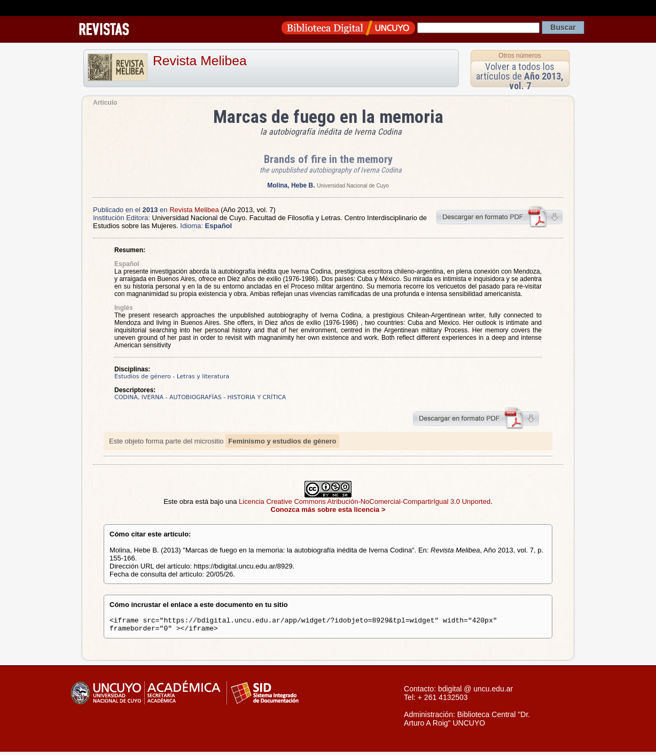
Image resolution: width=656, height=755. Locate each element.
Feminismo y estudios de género (282, 441)
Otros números (519, 55)
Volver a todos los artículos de (520, 76)
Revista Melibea (200, 60)
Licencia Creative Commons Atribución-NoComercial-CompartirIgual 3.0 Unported (364, 501)
